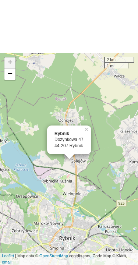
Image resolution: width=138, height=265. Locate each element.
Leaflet (8, 256)
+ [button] (10, 62)
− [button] (10, 74)
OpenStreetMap (53, 256)
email (6, 262)
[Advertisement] (69, 26)
